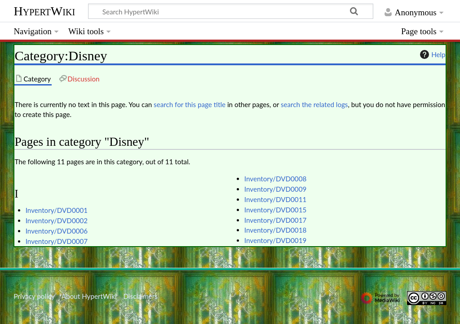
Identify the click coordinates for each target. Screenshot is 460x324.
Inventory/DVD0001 (57, 210)
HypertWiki (44, 11)
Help (431, 54)
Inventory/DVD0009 (275, 189)
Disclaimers (141, 296)
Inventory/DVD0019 (275, 240)
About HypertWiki (89, 296)
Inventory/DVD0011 (275, 199)
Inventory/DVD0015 (275, 210)
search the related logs (314, 104)
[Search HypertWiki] (230, 11)
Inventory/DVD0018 (275, 230)
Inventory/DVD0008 (275, 179)
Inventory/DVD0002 (57, 220)
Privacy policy (33, 296)
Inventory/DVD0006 (57, 231)
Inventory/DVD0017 (275, 220)
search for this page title (190, 104)
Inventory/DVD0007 (57, 241)
